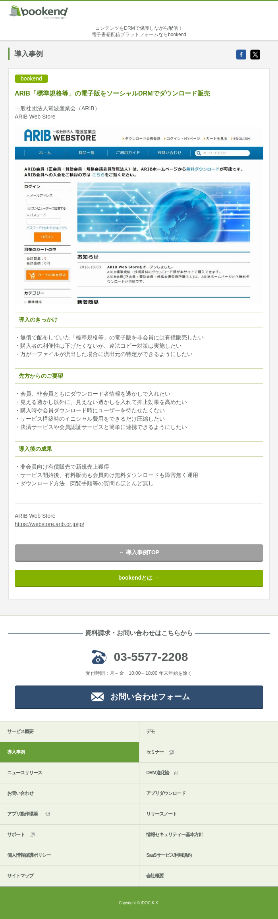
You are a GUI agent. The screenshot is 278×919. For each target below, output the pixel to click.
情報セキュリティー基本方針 (174, 834)
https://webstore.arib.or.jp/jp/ (49, 524)
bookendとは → (139, 577)
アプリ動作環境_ (29, 814)
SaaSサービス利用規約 (168, 855)
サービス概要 (20, 731)
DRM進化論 (163, 773)
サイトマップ (20, 876)
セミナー (160, 752)
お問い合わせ (20, 793)
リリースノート (161, 814)
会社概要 (155, 876)
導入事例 (16, 752)
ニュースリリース (24, 772)
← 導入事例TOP (139, 552)
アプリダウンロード (165, 793)
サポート (21, 835)
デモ (150, 731)
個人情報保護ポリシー (29, 855)
